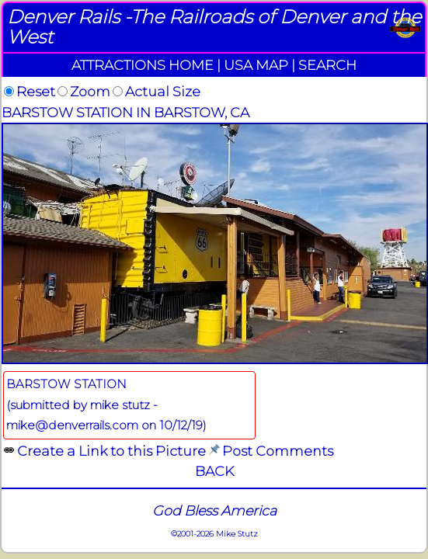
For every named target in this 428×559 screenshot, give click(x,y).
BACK (214, 471)
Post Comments (277, 451)
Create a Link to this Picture (111, 451)
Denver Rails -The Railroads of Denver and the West (214, 26)
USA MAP (256, 65)
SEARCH (327, 65)
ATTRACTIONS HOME (142, 65)
